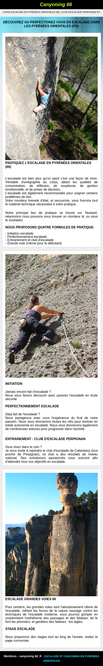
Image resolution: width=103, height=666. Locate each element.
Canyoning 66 (56, 4)
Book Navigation (17, 4)
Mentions (10, 656)
